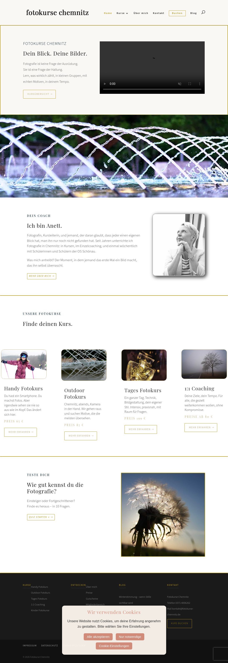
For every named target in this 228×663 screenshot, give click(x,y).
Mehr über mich (40, 276)
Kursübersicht (38, 94)
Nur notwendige (130, 636)
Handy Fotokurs (39, 587)
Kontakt (158, 13)
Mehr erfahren (19, 432)
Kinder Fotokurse (40, 610)
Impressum (30, 645)
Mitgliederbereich (95, 604)
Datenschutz (49, 645)
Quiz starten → (39, 517)
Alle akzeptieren (98, 636)
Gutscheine (92, 599)
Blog (193, 13)
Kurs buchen (179, 623)
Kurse (121, 13)
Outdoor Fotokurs (40, 593)
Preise (89, 593)
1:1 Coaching (38, 604)
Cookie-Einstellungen (114, 646)
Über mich (140, 13)
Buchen (177, 13)
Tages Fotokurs (39, 599)
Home (108, 13)
